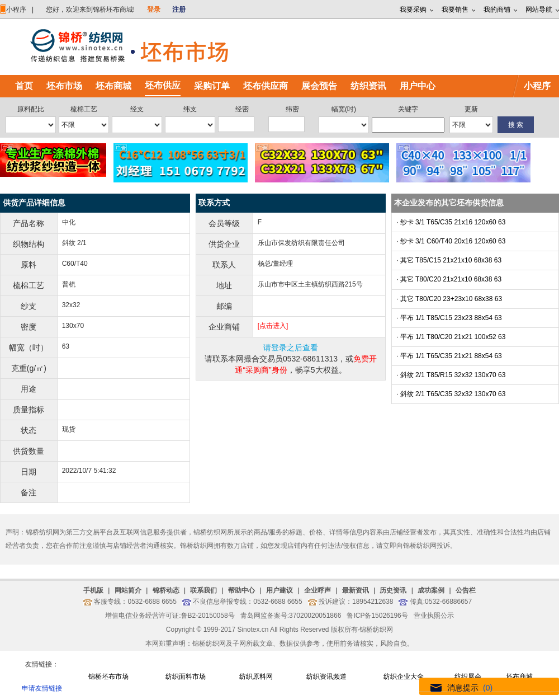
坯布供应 (163, 85)
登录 (153, 9)
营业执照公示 (434, 615)
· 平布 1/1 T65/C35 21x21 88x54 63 (449, 356)
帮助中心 (241, 590)
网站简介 (128, 590)
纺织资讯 (368, 86)
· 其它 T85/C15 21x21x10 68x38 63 (448, 260)
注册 (179, 9)
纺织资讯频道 (326, 676)
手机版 (93, 590)
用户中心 (417, 86)
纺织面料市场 (185, 676)
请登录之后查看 (290, 347)
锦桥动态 (166, 590)
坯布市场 (64, 86)
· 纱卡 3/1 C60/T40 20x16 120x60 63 (450, 241)
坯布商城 (113, 86)
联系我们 (203, 590)
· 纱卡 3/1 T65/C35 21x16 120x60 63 (450, 222)
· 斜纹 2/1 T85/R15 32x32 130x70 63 (450, 375)
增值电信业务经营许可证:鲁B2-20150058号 (169, 615)
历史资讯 (393, 590)
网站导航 (538, 9)
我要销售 (455, 9)
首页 (24, 86)
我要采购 (413, 9)
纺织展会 (467, 676)
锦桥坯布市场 (108, 676)
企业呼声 (317, 590)
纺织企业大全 (403, 676)
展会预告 (319, 86)
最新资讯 (355, 590)
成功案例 (431, 590)
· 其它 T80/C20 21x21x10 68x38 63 (448, 279)
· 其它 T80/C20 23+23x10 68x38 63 (449, 299)
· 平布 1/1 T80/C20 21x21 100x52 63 (450, 337)
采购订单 (212, 86)
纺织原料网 (256, 676)
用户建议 (279, 590)
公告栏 (466, 590)
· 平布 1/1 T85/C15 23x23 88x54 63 (449, 318)
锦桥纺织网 (376, 629)
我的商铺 (497, 9)
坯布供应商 (265, 86)
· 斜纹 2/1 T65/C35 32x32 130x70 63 (450, 394)
